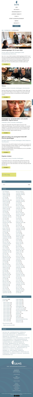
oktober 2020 (6, 229)
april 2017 (5, 254)
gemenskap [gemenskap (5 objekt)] (18, 340)
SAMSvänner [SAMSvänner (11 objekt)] (7, 351)
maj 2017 (18, 253)
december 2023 (6, 207)
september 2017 (6, 252)
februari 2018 (19, 247)
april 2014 (5, 280)
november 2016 (19, 257)
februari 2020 (6, 235)
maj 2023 (5, 211)
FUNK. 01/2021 (6, 302)
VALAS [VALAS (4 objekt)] (20, 353)
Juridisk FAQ (16, 389)
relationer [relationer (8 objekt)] (14, 350)
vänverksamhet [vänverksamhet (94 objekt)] (8, 354)
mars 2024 (5, 205)
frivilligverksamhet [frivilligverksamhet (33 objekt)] (9, 337)
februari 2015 (6, 273)
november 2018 (6, 243)
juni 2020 (5, 232)
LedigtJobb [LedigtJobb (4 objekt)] (25, 344)
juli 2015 (18, 268)
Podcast (18, 314)
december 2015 (6, 266)
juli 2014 (18, 277)
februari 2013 (19, 288)
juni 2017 (5, 253)
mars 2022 (18, 219)
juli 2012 (18, 292)
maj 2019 (18, 239)
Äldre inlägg (6, 174)
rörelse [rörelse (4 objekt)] (21, 350)
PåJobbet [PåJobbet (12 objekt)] (6, 350)
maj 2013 (5, 287)
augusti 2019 (19, 238)
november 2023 (19, 207)
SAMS (23, 140)
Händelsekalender (16, 388)
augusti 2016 (5, 260)
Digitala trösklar (7, 156)
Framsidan (11, 52)
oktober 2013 (6, 284)
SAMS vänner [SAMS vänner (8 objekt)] (16, 351)
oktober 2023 (6, 208)
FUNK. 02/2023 (6, 309)
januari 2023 (5, 214)
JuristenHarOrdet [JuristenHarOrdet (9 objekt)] (19, 342)
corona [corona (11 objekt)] (23, 332)
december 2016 (6, 257)
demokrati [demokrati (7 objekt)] (21, 333)
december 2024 (6, 200)
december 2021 (6, 222)
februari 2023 (19, 212)
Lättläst (17, 312)
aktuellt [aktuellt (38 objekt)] (6, 332)
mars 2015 (18, 271)
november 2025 (19, 193)
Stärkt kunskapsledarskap (16, 18)
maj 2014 (18, 278)
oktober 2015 (6, 267)
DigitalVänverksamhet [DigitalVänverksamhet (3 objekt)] (9, 335)
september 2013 (19, 284)
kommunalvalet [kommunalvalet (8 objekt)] (13, 343)
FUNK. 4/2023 (6, 320)
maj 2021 (5, 225)
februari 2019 (6, 242)
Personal (16, 383)
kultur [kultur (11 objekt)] (22, 343)
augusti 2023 (5, 209)
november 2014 (19, 274)
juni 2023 (18, 209)
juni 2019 (5, 239)
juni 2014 (5, 278)
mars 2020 (18, 233)
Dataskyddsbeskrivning (16, 385)
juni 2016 (5, 261)
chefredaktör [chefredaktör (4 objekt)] (15, 332)
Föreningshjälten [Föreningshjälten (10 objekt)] (8, 340)
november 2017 (6, 250)
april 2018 (18, 246)
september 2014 (19, 275)
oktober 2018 (19, 243)
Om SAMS (16, 9)
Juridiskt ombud (16, 14)
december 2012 (19, 289)
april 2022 (5, 219)
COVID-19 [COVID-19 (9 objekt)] (5, 333)
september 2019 (6, 238)
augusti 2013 (5, 285)
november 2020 (19, 228)
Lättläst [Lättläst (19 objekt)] (14, 346)
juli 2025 (18, 195)
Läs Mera (7, 64)
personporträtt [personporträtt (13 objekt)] (22, 347)
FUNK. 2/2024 (19, 302)
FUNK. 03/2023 (6, 313)
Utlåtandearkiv (16, 384)
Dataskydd (17, 395)
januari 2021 (5, 228)
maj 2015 (18, 270)
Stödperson (28, 140)
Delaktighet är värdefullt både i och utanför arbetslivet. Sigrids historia (15, 119)
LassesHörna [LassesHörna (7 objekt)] (17, 344)
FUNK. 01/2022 (6, 304)
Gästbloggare (18, 52)
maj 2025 (18, 197)
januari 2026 (5, 193)
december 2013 (6, 282)
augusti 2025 (5, 195)
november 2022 (6, 215)
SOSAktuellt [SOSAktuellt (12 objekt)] (25, 351)
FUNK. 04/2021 (6, 316)
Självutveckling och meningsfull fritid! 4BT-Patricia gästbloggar (14, 137)
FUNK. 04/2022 (6, 318)
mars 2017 (18, 254)
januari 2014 (19, 281)
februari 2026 (19, 191)
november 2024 (19, 200)
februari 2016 (6, 264)
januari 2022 (19, 221)
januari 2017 (19, 256)
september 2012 (6, 292)
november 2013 (19, 282)
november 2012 (6, 291)
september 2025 (19, 194)
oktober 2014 (6, 275)
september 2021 (19, 222)
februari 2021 (19, 226)
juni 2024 (18, 202)
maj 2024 (5, 204)
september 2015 (19, 267)
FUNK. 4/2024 (19, 305)
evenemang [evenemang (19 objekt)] (14, 336)
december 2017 (19, 249)
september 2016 (19, 259)
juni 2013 (18, 285)
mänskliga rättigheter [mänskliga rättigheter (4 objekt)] (9, 347)
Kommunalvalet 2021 (21, 310)
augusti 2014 (5, 277)
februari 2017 (6, 256)
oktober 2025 (6, 194)
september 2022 (6, 216)
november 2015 (19, 266)
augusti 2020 (5, 231)
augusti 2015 (5, 268)
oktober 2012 (19, 291)
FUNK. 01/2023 (6, 305)
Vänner (4, 86)
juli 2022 (18, 216)
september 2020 (19, 229)
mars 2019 (18, 240)
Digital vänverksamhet (8, 325)
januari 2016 (19, 264)
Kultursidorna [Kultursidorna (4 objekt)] (7, 344)
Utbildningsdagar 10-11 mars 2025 (12, 50)
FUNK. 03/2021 (6, 311)
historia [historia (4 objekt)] (25, 340)
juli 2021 (4, 224)
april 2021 (18, 225)
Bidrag (16, 20)
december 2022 (19, 214)
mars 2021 (5, 226)
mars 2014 (18, 280)
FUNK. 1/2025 (19, 300)
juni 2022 (5, 218)
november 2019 (6, 236)
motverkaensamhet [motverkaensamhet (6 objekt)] (23, 346)
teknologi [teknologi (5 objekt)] (6, 353)
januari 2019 (19, 242)
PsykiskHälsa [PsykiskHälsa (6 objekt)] (19, 349)
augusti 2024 (5, 202)
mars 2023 (5, 212)
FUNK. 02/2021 (6, 306)
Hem (16, 7)
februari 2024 (19, 205)
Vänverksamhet (16, 11)
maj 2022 (18, 218)
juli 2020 (18, 231)
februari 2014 (6, 281)
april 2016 (5, 263)
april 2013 (18, 287)
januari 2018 (5, 249)
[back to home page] (16, 362)
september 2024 (19, 201)
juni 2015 (5, 270)
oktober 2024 (6, 201)
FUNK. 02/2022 (6, 308)
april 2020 (5, 233)
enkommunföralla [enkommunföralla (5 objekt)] (22, 335)
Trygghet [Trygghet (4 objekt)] (14, 353)
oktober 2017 (19, 250)
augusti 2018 (5, 245)
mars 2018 (5, 247)
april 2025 (5, 198)
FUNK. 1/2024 (6, 319)
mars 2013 (5, 288)
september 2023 (19, 208)
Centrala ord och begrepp (16, 390)
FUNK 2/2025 (19, 299)
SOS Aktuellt (18, 317)
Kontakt (16, 23)
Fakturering (16, 386)
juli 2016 (18, 260)
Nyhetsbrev (18, 313)
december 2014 (6, 274)
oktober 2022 (19, 215)
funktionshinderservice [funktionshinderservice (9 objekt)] (20, 339)
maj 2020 (18, 232)
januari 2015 (19, 273)
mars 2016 (18, 263)
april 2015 (5, 271)
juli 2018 (18, 245)
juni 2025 (5, 197)
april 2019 (5, 240)
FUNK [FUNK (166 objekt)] (27, 337)
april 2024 (18, 204)
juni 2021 (18, 224)
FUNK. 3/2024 (19, 303)
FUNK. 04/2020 (6, 315)
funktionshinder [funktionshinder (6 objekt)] (8, 339)
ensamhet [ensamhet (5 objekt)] (6, 336)
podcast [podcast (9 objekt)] (6, 349)
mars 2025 (18, 198)
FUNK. (16, 16)
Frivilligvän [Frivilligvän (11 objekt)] (20, 337)
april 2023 (18, 211)
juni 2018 (5, 246)
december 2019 (19, 235)
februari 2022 (6, 221)
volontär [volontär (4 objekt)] (26, 353)
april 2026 (5, 191)
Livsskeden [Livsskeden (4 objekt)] (6, 346)
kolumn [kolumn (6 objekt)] (5, 343)
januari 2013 (5, 289)
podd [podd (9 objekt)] (12, 349)
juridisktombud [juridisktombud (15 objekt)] (7, 342)
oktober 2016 (6, 259)
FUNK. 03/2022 (6, 312)
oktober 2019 (19, 236)
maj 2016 (18, 261)
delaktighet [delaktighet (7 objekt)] (13, 333)
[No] (31, 394)
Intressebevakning (20, 307)
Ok (14, 395)
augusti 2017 (19, 252)
